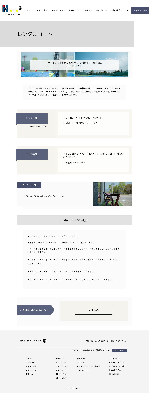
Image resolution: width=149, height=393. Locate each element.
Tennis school (12, 14)
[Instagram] (44, 341)
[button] (58, 10)
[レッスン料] (81, 359)
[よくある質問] (114, 359)
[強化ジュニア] (61, 378)
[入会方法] (80, 362)
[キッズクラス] (61, 362)
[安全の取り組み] (115, 370)
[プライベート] (61, 370)
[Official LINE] (114, 374)
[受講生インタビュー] (116, 362)
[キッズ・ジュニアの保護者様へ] (89, 366)
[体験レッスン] (31, 366)
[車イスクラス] (61, 374)
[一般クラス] (60, 359)
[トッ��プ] (28, 359)
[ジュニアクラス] (61, 366)
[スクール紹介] (31, 362)
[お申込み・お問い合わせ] (118, 366)
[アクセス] (29, 374)
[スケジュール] (31, 370)
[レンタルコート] (83, 370)
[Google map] (119, 350)
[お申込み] (93, 310)
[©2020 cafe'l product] (73, 389)
